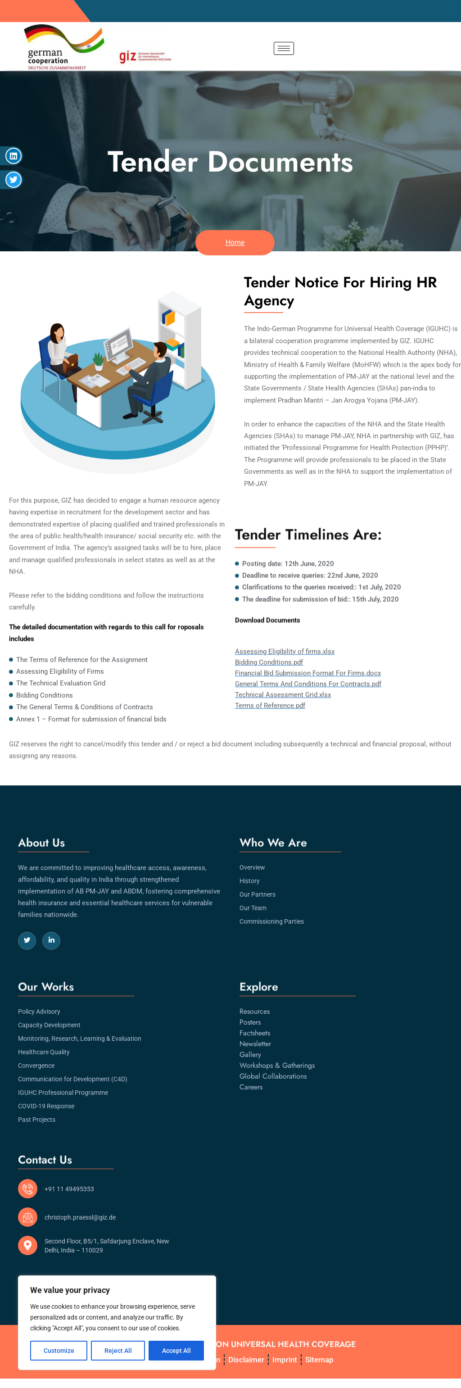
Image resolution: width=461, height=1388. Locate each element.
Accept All (176, 1350)
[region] (117, 1322)
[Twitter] (27, 930)
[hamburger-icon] (284, 48)
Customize (59, 1350)
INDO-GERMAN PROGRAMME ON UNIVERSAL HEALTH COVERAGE (228, 1343)
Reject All (118, 1350)
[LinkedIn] (51, 930)
